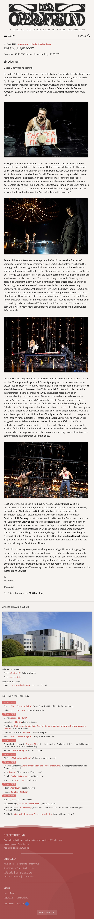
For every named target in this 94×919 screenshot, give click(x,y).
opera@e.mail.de (21, 847)
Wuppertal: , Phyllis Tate (20, 780)
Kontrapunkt (28, 876)
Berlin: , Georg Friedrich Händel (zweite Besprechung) (38, 706)
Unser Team (9, 893)
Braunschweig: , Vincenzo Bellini (30, 804)
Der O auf (14, 903)
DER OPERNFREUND (14, 835)
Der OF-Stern (26, 872)
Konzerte (23, 864)
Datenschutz (23, 897)
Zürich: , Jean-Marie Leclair (24, 776)
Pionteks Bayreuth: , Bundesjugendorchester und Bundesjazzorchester (45, 767)
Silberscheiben (11, 872)
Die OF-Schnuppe (12, 876)
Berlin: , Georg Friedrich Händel (29, 736)
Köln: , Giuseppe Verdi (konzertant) (23, 772)
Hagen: (16, 792)
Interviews (34, 864)
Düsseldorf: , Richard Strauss (20, 722)
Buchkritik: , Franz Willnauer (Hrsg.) (39, 814)
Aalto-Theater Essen (41, 44)
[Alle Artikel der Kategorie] (47, 639)
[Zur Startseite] (47, 15)
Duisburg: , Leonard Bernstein (24, 710)
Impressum (9, 897)
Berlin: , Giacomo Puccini (18, 800)
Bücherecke (28, 868)
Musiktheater (24, 44)
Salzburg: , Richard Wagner (23, 750)
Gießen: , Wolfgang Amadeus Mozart (30, 758)
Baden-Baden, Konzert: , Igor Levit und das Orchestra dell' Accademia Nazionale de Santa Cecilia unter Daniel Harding (47, 745)
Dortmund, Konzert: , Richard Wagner (25, 732)
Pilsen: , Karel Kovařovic (19, 788)
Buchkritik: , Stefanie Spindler (45, 727)
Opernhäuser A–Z (12, 868)
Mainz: (15, 718)
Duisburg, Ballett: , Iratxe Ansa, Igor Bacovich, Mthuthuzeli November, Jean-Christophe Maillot (44, 809)
